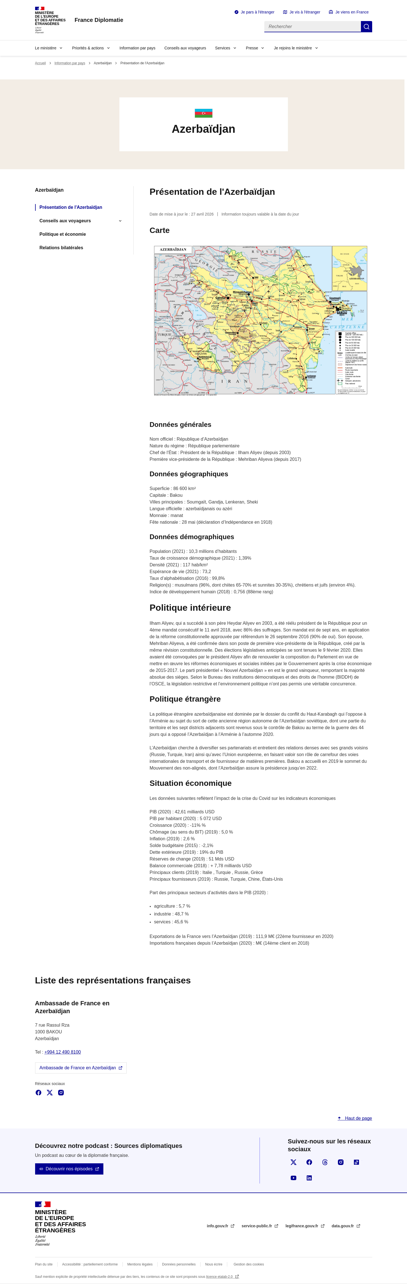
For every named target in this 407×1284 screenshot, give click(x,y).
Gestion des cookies (249, 1264)
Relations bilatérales (61, 247)
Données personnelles (178, 1264)
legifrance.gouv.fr (302, 1226)
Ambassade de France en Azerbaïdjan (78, 1067)
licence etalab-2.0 (219, 1277)
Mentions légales (140, 1264)
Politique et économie (63, 234)
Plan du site (44, 1264)
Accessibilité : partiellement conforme (90, 1264)
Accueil (40, 63)
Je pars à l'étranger (257, 12)
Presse (252, 48)
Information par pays (138, 48)
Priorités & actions (88, 48)
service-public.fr (257, 1226)
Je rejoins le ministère (293, 48)
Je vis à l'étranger (305, 12)
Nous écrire (213, 1264)
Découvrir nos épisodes (69, 1168)
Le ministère (45, 48)
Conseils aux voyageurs (185, 48)
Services (222, 48)
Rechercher (366, 26)
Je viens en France (352, 12)
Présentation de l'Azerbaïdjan (71, 207)
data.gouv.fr (343, 1226)
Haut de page (358, 1118)
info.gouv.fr (218, 1226)
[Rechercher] (312, 26)
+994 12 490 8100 (62, 1052)
